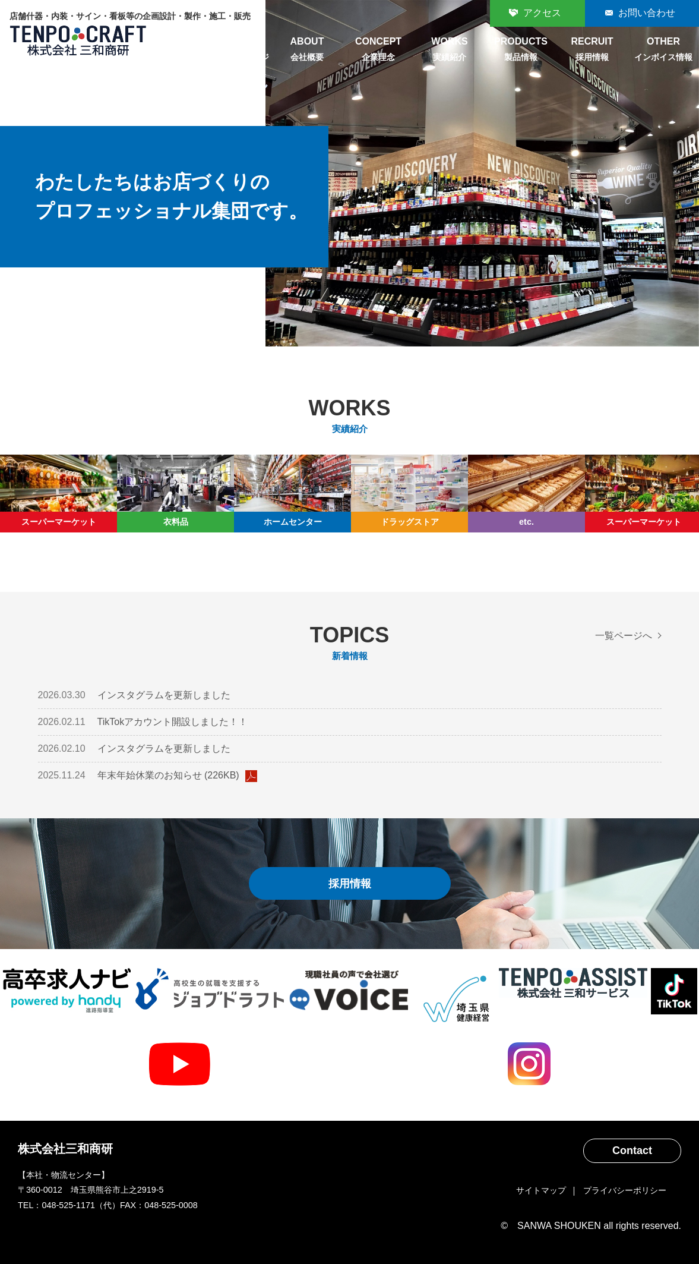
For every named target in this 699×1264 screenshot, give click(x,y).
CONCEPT (378, 50)
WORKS (449, 50)
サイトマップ (541, 1190)
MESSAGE (235, 50)
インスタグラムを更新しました (163, 695)
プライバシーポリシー (624, 1190)
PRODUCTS (520, 50)
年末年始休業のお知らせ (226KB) (177, 776)
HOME (164, 50)
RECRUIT (592, 50)
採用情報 (349, 883)
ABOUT (307, 50)
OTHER (663, 50)
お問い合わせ (646, 13)
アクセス (542, 13)
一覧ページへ (623, 636)
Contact (632, 1150)
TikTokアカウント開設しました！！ (172, 722)
